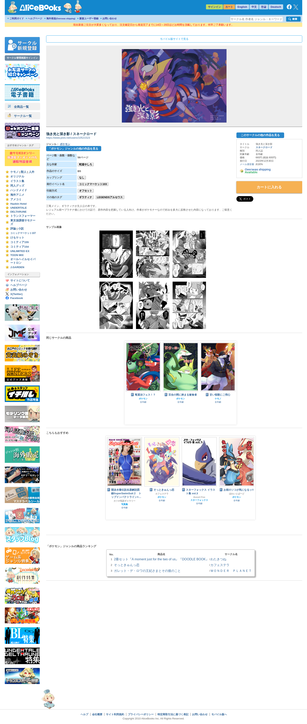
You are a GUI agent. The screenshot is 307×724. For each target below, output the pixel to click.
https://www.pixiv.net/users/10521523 (68, 137)
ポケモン (65, 144)
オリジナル (17, 176)
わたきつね (218, 559)
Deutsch (276, 6)
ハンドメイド (18, 190)
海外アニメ (17, 194)
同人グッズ (17, 185)
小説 (21, 228)
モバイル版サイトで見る (174, 38)
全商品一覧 (18, 106)
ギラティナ (85, 197)
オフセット (85, 190)
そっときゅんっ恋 (126, 565)
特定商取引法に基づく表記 (172, 714)
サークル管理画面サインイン (22, 57)
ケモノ (14, 171)
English (242, 6)
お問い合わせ (109, 18)
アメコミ (15, 199)
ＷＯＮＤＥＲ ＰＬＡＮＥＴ (231, 570)
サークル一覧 (20, 116)
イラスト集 (17, 181)
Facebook (16, 298)
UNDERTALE (18, 207)
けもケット (17, 237)
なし (81, 177)
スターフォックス (199, 500)
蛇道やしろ (85, 164)
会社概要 (97, 714)
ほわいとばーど (236, 493)
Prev (112, 478)
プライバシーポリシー (141, 714)
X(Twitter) (16, 294)
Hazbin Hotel (18, 203)
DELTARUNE (18, 211)
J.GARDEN (17, 267)
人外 (31, 171)
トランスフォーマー (22, 215)
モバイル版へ (219, 714)
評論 (13, 228)
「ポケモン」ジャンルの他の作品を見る (73, 148)
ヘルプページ (35, 18)
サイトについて (20, 280)
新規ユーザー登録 (88, 18)
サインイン (214, 6)
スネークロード (264, 147)
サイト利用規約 (115, 714)
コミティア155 (19, 242)
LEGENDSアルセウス (110, 197)
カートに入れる (269, 187)
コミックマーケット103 (93, 184)
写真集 (124, 504)
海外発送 (60, 18)
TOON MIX (17, 255)
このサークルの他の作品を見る (260, 135)
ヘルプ (84, 714)
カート (229, 6)
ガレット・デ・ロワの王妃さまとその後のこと (147, 570)
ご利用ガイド (17, 18)
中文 (254, 6)
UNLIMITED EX (19, 251)
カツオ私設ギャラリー (124, 501)
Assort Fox (199, 497)
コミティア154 (19, 246)
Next (249, 478)
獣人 (23, 171)
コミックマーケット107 (23, 233)
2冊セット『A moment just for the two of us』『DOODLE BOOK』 (161, 559)
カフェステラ (161, 493)
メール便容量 (247, 164)
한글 (263, 6)
